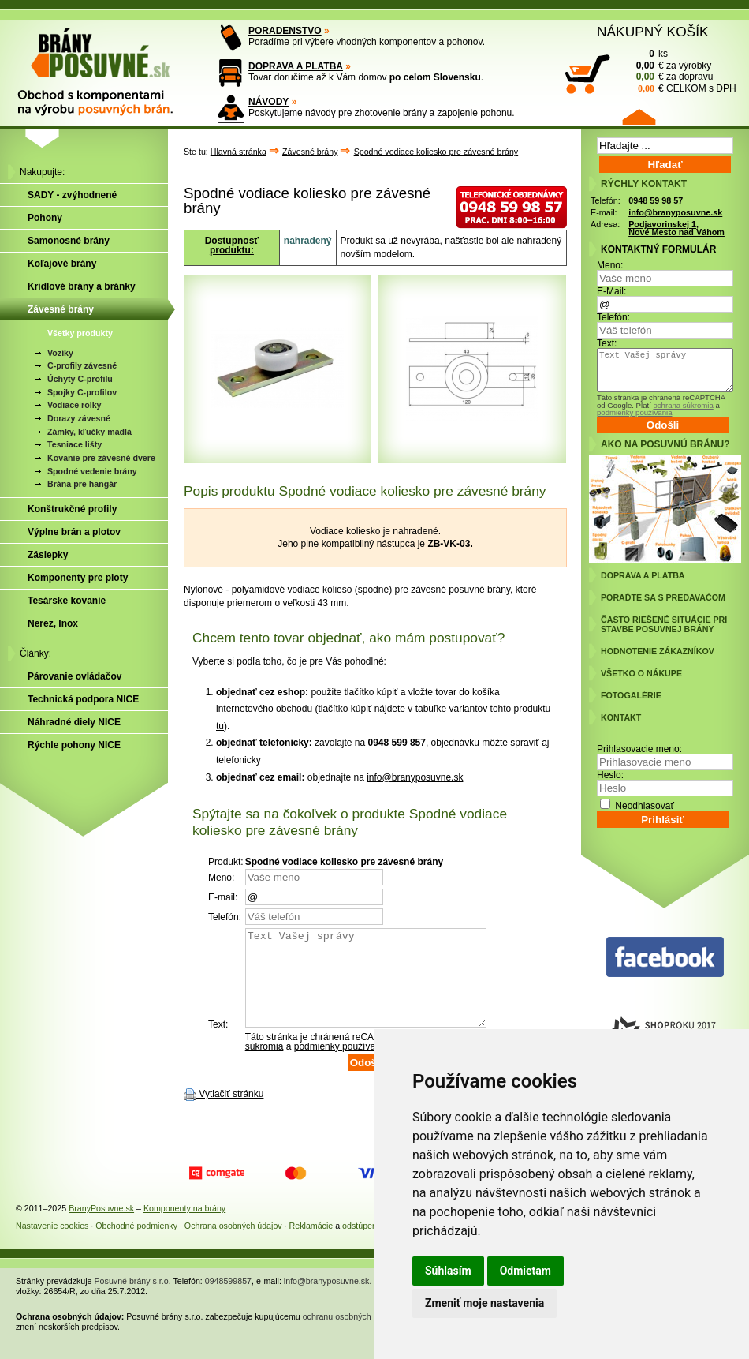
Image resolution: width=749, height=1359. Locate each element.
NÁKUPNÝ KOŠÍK (653, 31)
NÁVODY (268, 101)
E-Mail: (611, 291)
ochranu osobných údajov (350, 1335)
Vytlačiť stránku (231, 1112)
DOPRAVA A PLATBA (295, 66)
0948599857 (228, 1300)
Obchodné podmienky (136, 1244)
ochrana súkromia (683, 405)
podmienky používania (341, 1065)
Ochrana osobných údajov (233, 1244)
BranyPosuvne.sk (101, 1227)
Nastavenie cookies (52, 1244)
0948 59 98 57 (655, 200)
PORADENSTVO (285, 30)
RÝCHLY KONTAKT (644, 183)
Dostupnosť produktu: (232, 245)
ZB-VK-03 (448, 543)
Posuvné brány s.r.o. (133, 1300)
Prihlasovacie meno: (639, 748)
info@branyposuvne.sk (415, 777)
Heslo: (610, 775)
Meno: (610, 265)
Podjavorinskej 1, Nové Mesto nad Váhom (676, 228)
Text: (607, 343)
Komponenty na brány (184, 1227)
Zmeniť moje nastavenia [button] (484, 1303)
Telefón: (613, 317)
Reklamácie (311, 1244)
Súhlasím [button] (448, 1270)
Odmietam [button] (525, 1270)
